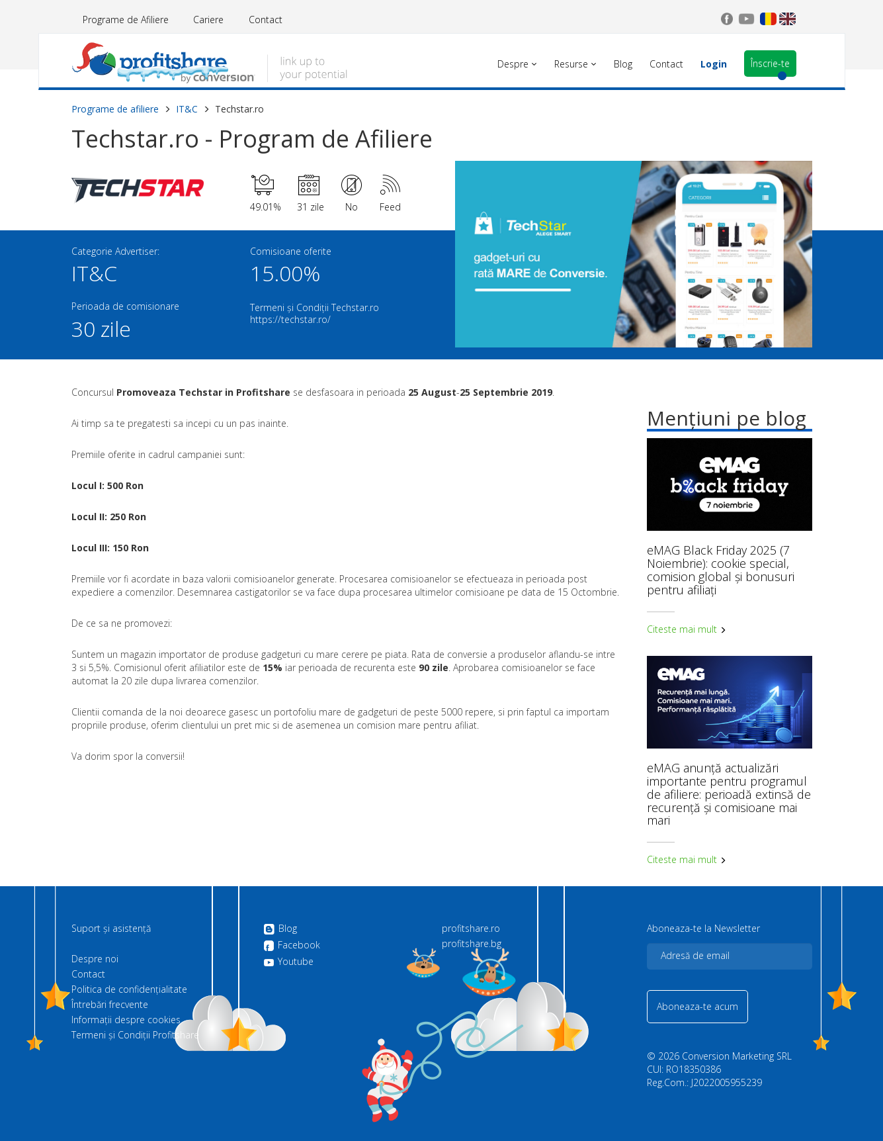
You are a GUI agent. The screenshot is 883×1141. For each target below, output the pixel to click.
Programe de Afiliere (126, 19)
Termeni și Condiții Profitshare (135, 1035)
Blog (280, 929)
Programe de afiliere (115, 109)
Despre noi (94, 959)
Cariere (208, 19)
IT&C (187, 109)
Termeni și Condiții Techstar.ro (314, 307)
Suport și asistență (111, 928)
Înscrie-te (770, 63)
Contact (265, 19)
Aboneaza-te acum (697, 1006)
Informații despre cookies (126, 1020)
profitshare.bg (471, 943)
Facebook (291, 946)
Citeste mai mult (686, 629)
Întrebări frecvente (109, 1004)
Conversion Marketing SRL (737, 1056)
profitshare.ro (471, 928)
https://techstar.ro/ (290, 319)
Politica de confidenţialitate (129, 989)
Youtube (288, 961)
